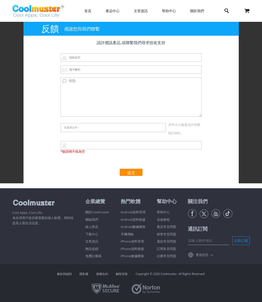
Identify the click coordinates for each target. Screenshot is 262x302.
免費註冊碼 (93, 256)
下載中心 (91, 234)
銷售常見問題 (166, 234)
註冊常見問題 (166, 256)
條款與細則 (64, 274)
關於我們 (197, 10)
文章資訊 (141, 10)
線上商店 (91, 226)
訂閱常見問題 (166, 249)
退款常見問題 (166, 241)
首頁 (87, 10)
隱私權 (83, 274)
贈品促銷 (91, 249)
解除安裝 (122, 274)
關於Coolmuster (97, 212)
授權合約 (102, 274)
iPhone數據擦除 (132, 256)
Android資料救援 (133, 219)
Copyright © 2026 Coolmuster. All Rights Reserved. (170, 274)
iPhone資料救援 (132, 249)
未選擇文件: (71, 127)
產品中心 (112, 10)
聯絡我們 (91, 219)
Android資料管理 (133, 212)
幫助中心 (169, 10)
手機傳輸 (127, 234)
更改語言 (202, 254)
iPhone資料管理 (132, 241)
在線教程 (163, 219)
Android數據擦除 (133, 226)
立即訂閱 (241, 240)
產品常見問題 (166, 226)
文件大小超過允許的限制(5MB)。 (184, 128)
